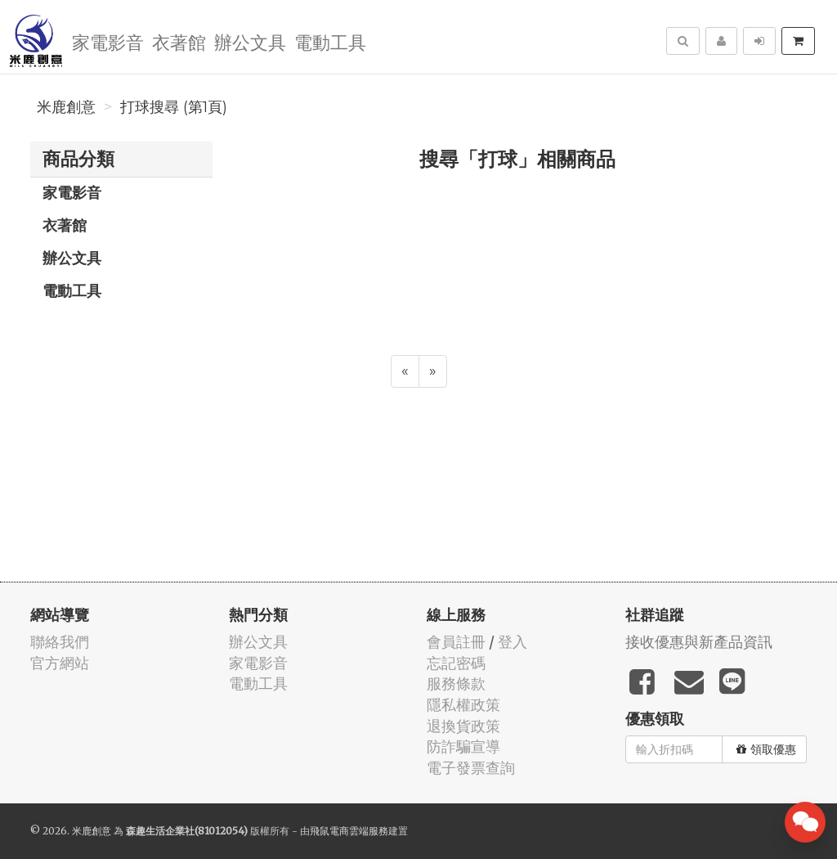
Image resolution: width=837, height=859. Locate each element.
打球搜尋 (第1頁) (173, 107)
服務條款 (456, 683)
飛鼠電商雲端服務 (349, 831)
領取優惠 (766, 749)
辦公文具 (250, 41)
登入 (512, 641)
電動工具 (330, 41)
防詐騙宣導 (463, 746)
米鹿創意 (66, 107)
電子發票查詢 (471, 767)
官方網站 (59, 663)
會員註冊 (456, 641)
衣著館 (179, 41)
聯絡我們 (59, 641)
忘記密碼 (456, 663)
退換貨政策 (463, 726)
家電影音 (108, 41)
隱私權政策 (463, 704)
